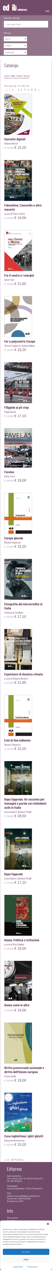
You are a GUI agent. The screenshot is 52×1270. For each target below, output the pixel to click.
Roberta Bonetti (20, 678)
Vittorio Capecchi (12, 345)
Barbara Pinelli (24, 811)
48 (15, 86)
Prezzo (19, 75)
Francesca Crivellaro (13, 612)
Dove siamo (12, 1217)
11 (28, 89)
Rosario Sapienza (12, 542)
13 (35, 89)
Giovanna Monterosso (14, 1140)
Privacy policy (32, 1266)
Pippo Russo (10, 411)
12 (32, 89)
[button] (47, 1224)
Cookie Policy (18, 1266)
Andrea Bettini (11, 143)
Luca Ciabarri (10, 811)
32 (11, 86)
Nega (26, 1259)
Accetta (26, 1252)
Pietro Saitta (19, 213)
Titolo (6, 75)
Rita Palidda (18, 944)
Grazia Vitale (10, 1076)
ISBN (13, 75)
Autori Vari (9, 279)
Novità (26, 75)
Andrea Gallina (28, 345)
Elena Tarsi (9, 476)
